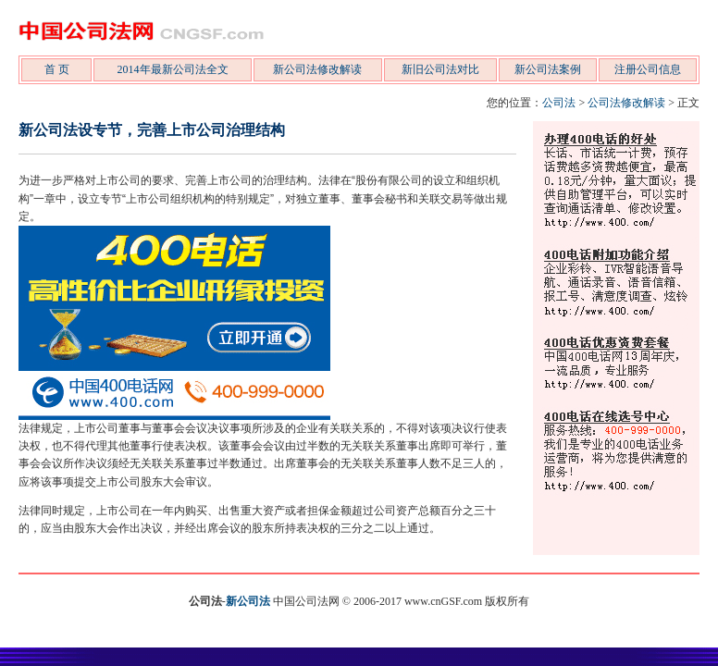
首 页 (56, 69)
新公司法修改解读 (317, 69)
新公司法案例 (547, 69)
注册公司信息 (647, 69)
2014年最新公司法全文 (173, 69)
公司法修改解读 (626, 102)
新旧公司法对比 (440, 69)
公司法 (559, 102)
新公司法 (248, 601)
